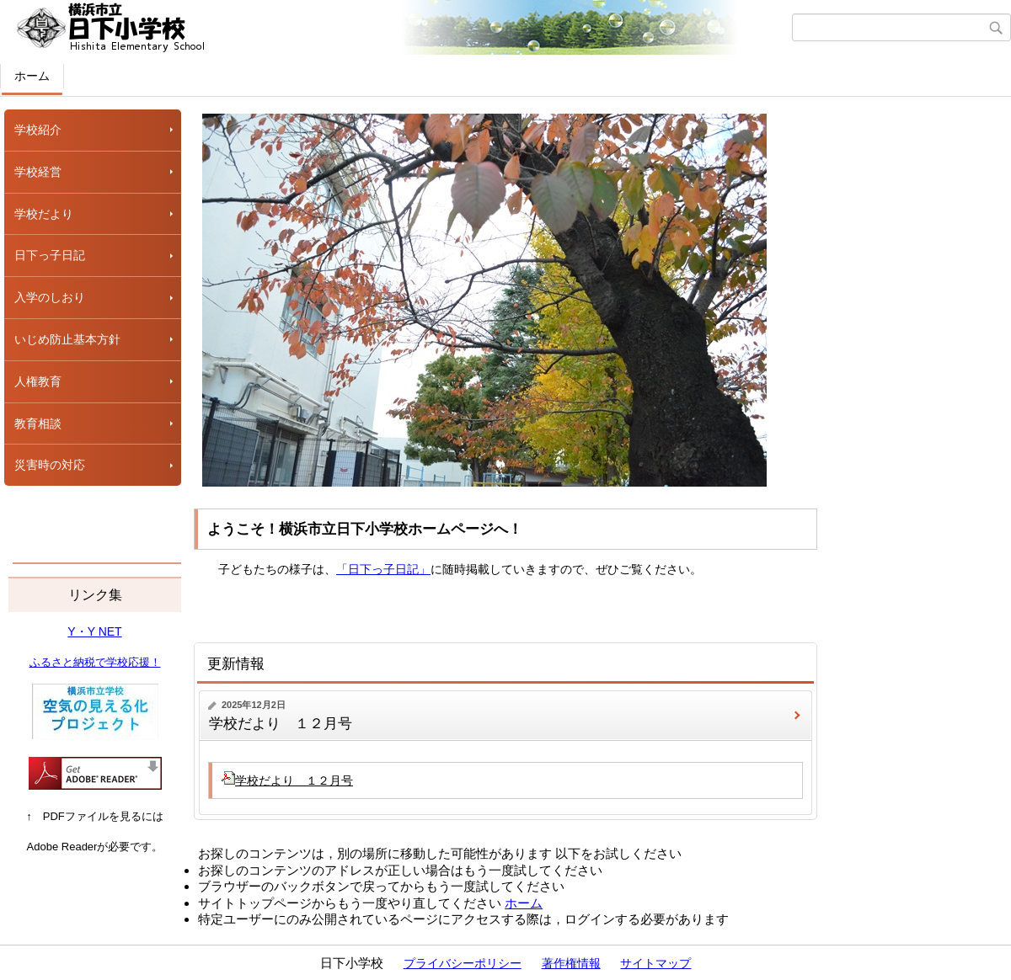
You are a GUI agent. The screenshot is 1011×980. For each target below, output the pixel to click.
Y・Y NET (94, 631)
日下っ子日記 (49, 255)
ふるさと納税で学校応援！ (95, 662)
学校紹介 (38, 129)
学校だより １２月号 (280, 724)
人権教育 (38, 381)
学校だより (43, 214)
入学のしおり (49, 297)
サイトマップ (655, 963)
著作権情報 (571, 963)
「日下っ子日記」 (383, 569)
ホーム (32, 76)
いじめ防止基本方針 (67, 339)
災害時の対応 (49, 464)
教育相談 (38, 423)
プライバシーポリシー (463, 963)
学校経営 (38, 171)
